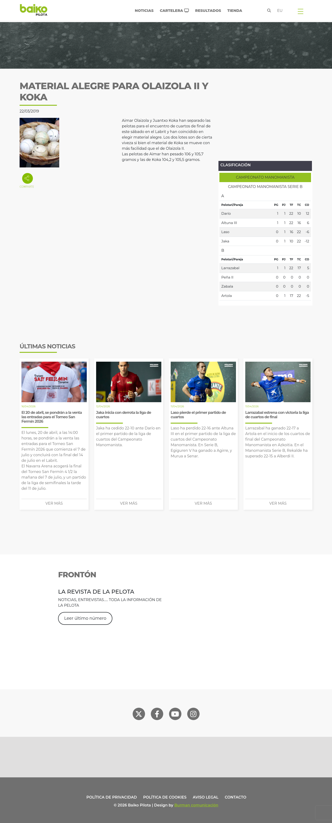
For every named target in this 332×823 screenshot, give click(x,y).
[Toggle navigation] (300, 11)
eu (280, 10)
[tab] (265, 177)
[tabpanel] (265, 245)
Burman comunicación (196, 805)
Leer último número (85, 618)
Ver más (54, 503)
